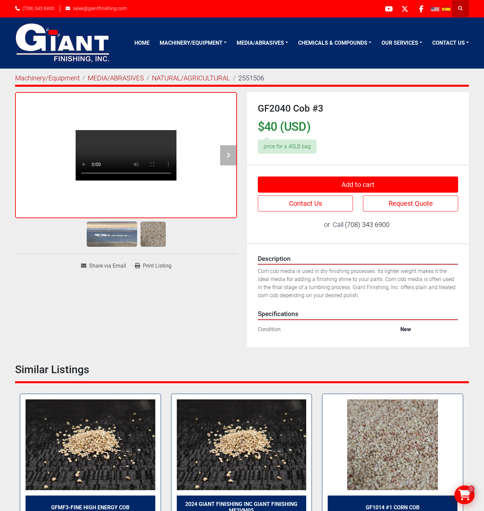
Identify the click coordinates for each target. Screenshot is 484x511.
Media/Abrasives (260, 43)
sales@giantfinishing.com (100, 8)
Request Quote (411, 203)
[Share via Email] (103, 266)
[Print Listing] (153, 266)
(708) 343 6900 (38, 8)
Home (142, 43)
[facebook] (420, 8)
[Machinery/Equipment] (47, 78)
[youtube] (386, 8)
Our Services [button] (399, 43)
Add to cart (357, 185)
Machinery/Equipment (191, 43)
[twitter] (403, 8)
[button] (193, 43)
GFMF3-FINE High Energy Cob (90, 507)
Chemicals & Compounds (332, 43)
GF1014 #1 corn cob (392, 507)
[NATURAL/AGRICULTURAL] (191, 78)
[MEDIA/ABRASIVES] (116, 78)
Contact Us (448, 43)
